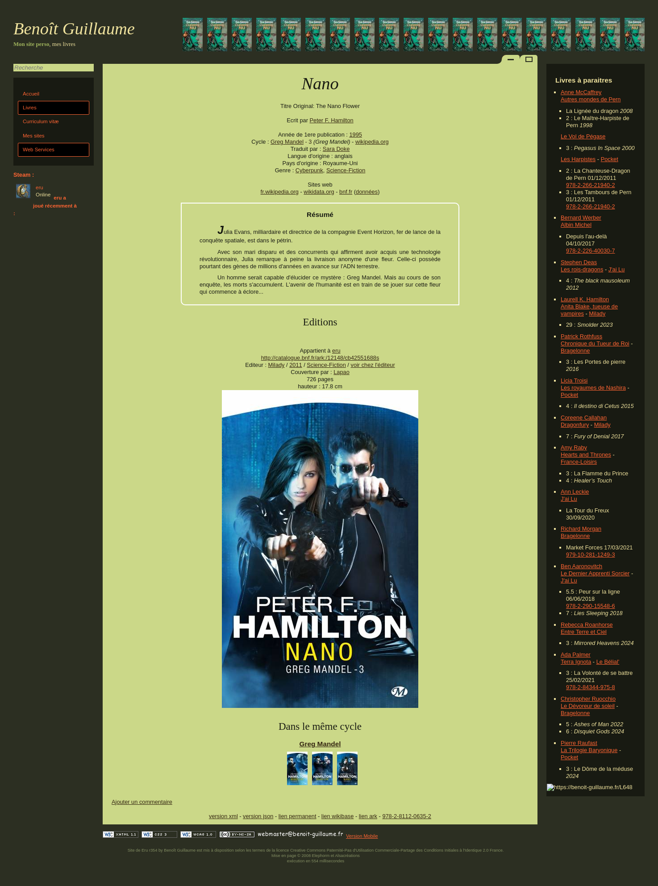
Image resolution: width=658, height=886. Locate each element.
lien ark (368, 816)
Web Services (38, 149)
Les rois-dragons (582, 269)
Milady (597, 313)
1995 (355, 134)
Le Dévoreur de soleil (588, 706)
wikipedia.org (372, 141)
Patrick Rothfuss (581, 336)
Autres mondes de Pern (591, 99)
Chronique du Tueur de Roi (595, 343)
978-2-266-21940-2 (590, 185)
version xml (223, 816)
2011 (295, 365)
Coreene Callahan (584, 417)
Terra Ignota (576, 661)
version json (258, 816)
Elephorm (321, 855)
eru (336, 350)
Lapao (341, 372)
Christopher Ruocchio (588, 698)
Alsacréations (347, 855)
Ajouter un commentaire (142, 802)
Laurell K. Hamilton (585, 299)
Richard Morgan (581, 528)
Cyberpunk (309, 170)
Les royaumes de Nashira (593, 387)
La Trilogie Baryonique (589, 750)
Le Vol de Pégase (583, 136)
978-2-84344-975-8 (590, 687)
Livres (30, 107)
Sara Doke (336, 149)
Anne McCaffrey (581, 92)
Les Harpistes (578, 159)
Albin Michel (576, 224)
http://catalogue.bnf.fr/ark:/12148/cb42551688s (320, 357)
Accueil (31, 93)
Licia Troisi (574, 380)
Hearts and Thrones (586, 454)
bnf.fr (345, 191)
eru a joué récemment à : (45, 205)
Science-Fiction (345, 170)
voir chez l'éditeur (372, 365)
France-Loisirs (579, 461)
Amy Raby (574, 447)
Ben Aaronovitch (581, 566)
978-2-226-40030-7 (590, 250)
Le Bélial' (608, 661)
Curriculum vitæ (41, 121)
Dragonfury (575, 424)
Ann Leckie (575, 491)
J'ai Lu (616, 269)
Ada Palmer (576, 654)
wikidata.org (319, 191)
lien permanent (298, 816)
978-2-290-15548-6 (590, 606)
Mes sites (34, 135)
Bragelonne (575, 350)
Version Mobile (362, 836)
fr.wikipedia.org (280, 191)
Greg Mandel (287, 141)
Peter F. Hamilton (332, 120)
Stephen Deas (579, 262)
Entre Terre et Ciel (584, 631)
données (367, 191)
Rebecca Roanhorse (587, 624)
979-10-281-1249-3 (590, 554)
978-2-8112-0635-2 (406, 816)
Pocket (609, 159)
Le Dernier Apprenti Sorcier (595, 573)
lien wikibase (337, 816)
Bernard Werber (581, 217)
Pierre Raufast (579, 743)
